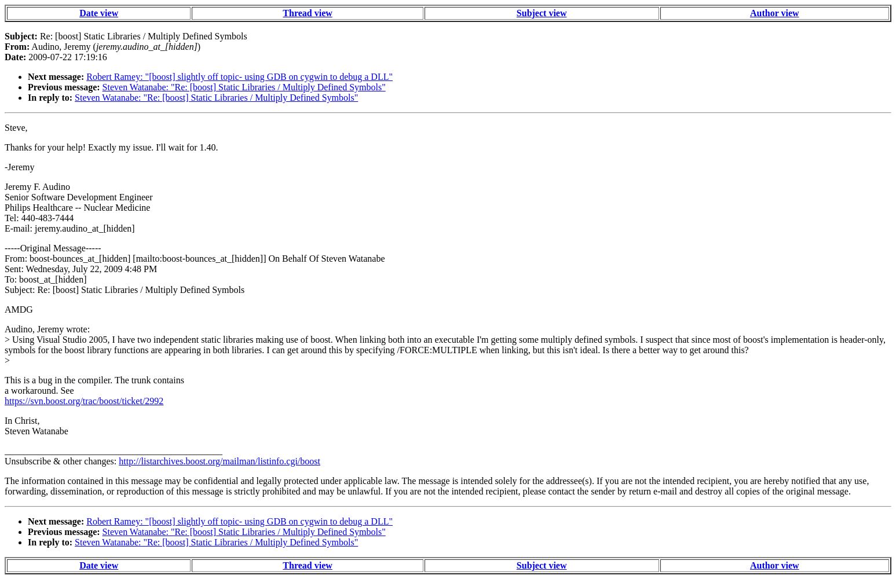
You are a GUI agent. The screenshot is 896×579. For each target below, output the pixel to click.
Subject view (542, 13)
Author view (774, 13)
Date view (98, 13)
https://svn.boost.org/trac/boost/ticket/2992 (84, 401)
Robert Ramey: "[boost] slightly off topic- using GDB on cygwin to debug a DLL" (239, 77)
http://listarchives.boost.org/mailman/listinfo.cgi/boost (219, 461)
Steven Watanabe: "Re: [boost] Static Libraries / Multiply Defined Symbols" (244, 87)
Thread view (307, 13)
